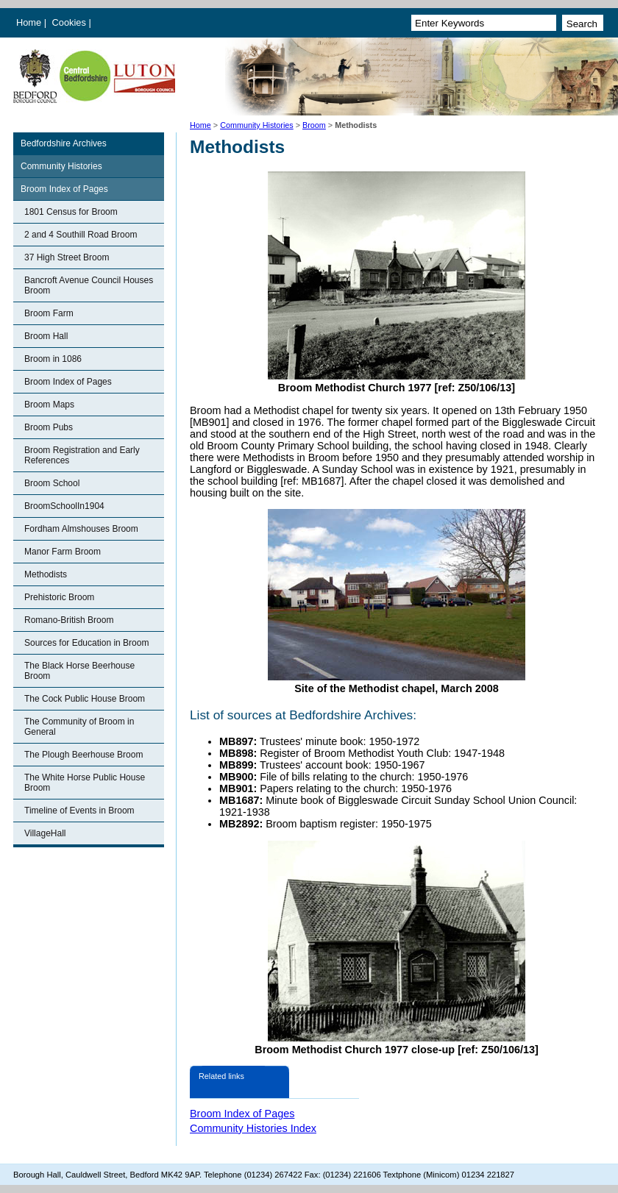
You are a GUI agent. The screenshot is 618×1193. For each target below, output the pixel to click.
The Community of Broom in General (79, 726)
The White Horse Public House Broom (84, 782)
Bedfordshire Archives (64, 143)
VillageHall (44, 833)
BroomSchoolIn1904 (64, 506)
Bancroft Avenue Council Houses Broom (88, 285)
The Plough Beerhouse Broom (83, 754)
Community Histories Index (253, 1128)
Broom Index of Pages (64, 189)
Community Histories (257, 125)
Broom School (51, 483)
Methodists (45, 574)
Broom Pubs (48, 427)
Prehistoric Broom (59, 597)
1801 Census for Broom (71, 212)
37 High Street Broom (66, 257)
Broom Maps (49, 404)
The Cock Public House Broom (84, 699)
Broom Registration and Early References (82, 455)
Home (28, 22)
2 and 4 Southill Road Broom (80, 234)
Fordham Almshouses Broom (81, 529)
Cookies (70, 22)
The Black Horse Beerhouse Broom (79, 670)
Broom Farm (49, 313)
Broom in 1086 (53, 359)
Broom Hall (46, 336)
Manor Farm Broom (62, 551)
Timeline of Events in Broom (79, 810)
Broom (314, 125)
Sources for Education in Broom (86, 643)
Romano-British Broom (68, 620)
